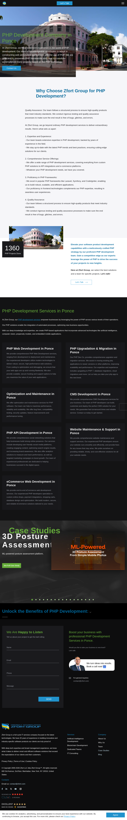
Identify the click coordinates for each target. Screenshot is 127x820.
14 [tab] (81, 599)
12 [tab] (74, 599)
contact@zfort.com (81, 681)
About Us (102, 739)
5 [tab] (47, 599)
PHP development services (29, 320)
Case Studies (103, 750)
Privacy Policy (69, 816)
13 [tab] (78, 599)
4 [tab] (43, 599)
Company (102, 735)
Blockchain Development (77, 745)
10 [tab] (66, 599)
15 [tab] (85, 599)
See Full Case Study (11, 565)
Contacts (5, 780)
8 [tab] (58, 599)
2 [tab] (36, 599)
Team (100, 747)
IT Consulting (72, 753)
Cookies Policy (31, 761)
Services (70, 735)
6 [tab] (51, 599)
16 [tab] (89, 599)
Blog (100, 755)
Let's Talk (64, 3)
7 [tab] (55, 599)
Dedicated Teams (74, 749)
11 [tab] (70, 599)
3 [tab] (39, 599)
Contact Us (11, 68)
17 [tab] (93, 599)
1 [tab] (32, 599)
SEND (48, 699)
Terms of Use (19, 761)
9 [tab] (62, 599)
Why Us (101, 743)
